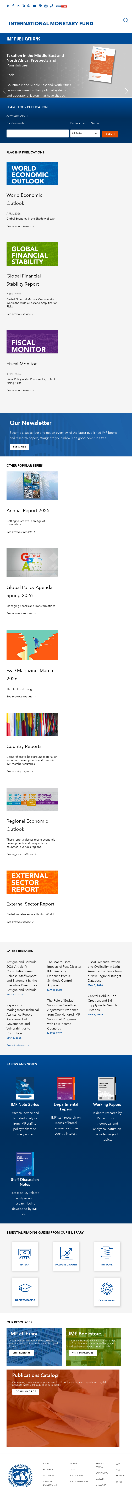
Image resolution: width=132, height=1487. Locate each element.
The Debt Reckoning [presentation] (19, 689)
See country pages (18, 771)
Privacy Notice (100, 1465)
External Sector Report (30, 904)
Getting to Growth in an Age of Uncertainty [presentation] (26, 522)
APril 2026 (14, 374)
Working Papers (107, 1104)
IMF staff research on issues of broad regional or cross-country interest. (66, 1125)
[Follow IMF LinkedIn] (18, 5)
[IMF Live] (61, 6)
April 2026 (14, 213)
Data (72, 1469)
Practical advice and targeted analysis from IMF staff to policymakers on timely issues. (25, 1123)
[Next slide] (126, 90)
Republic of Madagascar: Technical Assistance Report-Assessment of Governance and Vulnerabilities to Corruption (23, 1019)
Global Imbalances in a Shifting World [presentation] (30, 914)
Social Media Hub (79, 1481)
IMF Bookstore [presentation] (85, 1334)
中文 (118, 1469)
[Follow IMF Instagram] (23, 5)
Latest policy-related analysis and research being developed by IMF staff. (24, 1203)
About (46, 1463)
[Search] (126, 20)
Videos (73, 1463)
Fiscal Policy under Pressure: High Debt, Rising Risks (31, 381)
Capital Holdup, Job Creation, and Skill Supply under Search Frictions (102, 1002)
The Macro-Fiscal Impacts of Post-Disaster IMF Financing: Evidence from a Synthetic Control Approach (64, 973)
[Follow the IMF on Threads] (28, 5)
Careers (100, 1478)
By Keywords (15, 123)
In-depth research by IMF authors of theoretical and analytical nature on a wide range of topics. (107, 1126)
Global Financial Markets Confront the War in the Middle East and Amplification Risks (32, 303)
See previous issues (18, 226)
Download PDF (27, 1392)
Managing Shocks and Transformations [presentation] (31, 606)
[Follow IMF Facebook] (13, 5)
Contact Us (102, 1472)
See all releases (16, 1045)
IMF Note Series (25, 1104)
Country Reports (24, 746)
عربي (118, 1463)
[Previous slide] (4, 90)
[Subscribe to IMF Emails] (45, 5)
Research (48, 1469)
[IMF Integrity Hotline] (51, 5)
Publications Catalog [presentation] (35, 1375)
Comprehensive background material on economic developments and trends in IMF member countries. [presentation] (32, 760)
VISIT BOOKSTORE (84, 1353)
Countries (48, 1475)
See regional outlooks (20, 854)
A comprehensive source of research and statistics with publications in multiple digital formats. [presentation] (33, 1343)
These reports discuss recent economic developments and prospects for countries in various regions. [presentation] (31, 843)
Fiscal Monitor (22, 364)
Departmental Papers (66, 1107)
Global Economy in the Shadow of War (31, 218)
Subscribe (20, 447)
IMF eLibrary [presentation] (23, 1334)
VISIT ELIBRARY (22, 1353)
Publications (76, 1475)
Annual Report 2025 (28, 510)
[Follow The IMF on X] (8, 5)
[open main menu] (126, 7)
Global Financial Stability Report (24, 280)
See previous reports (19, 532)
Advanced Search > (17, 116)
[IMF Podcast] (40, 5)
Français (120, 1475)
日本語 (119, 1481)
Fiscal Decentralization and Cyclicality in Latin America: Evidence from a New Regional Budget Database (105, 971)
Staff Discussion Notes (25, 1182)
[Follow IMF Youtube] (34, 5)
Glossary (101, 1484)
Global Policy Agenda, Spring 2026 (30, 591)
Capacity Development (50, 1483)
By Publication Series (85, 123)
